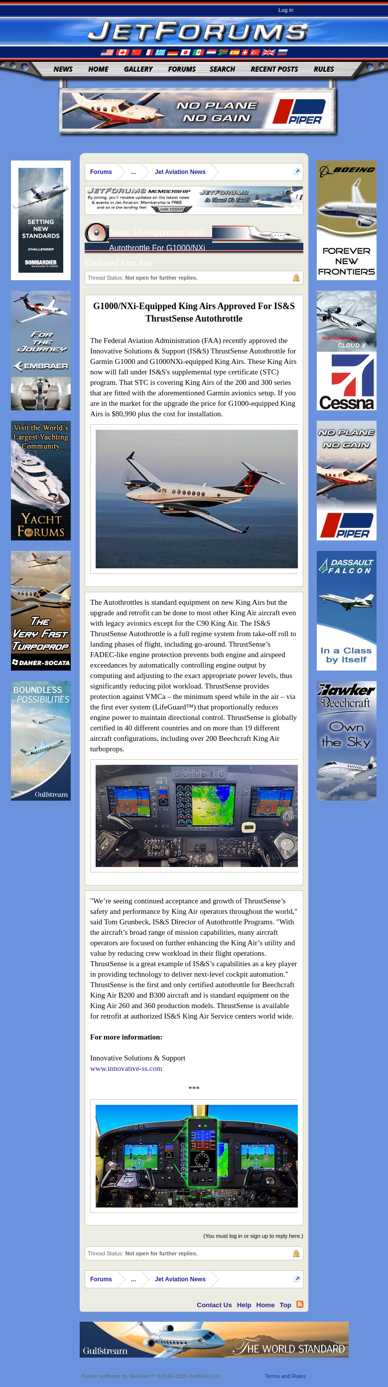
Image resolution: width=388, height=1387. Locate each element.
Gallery (138, 69)
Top (285, 1305)
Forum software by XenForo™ (151, 1376)
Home (99, 69)
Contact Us (214, 1305)
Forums (182, 69)
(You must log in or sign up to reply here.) (253, 1236)
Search (223, 69)
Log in (285, 10)
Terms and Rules (285, 1376)
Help (244, 1305)
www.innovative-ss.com (126, 1068)
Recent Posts (274, 69)
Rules (324, 69)
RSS (299, 1304)
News (63, 69)
